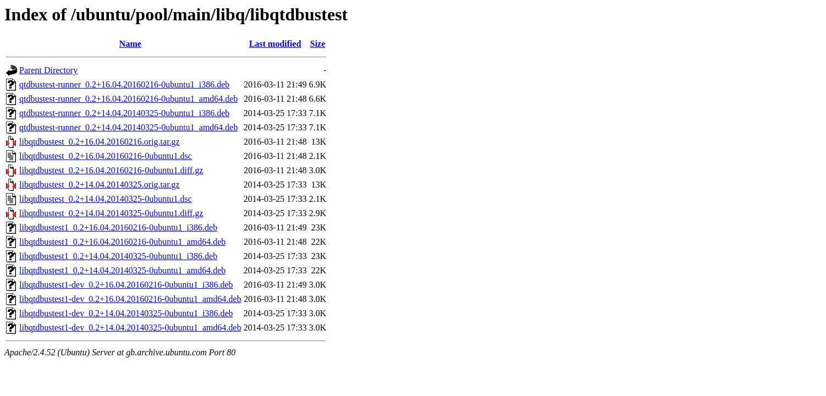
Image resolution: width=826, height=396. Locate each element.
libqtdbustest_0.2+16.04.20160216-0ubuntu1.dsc (105, 156)
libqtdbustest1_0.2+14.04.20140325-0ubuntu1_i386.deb (118, 256)
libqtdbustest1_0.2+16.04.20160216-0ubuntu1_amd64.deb (122, 241)
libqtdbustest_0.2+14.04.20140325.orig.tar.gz (99, 184)
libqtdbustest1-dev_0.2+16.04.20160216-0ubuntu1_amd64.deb (130, 299)
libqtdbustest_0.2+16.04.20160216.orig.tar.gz (99, 141)
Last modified (275, 43)
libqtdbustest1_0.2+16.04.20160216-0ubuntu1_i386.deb (118, 227)
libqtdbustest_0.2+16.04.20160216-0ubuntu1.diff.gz (111, 170)
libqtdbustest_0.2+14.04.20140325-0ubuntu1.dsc (105, 199)
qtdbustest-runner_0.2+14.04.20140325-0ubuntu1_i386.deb (124, 113)
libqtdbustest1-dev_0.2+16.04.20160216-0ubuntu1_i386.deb (126, 284)
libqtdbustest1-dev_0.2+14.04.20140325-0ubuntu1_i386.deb (126, 313)
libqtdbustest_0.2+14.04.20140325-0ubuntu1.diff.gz (111, 213)
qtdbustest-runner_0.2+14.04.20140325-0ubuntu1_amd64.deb (128, 127)
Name (130, 43)
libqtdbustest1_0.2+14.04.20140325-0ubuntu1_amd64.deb (122, 270)
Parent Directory (48, 70)
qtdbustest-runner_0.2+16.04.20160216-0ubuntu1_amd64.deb (128, 98)
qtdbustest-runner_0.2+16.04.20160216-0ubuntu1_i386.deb (124, 84)
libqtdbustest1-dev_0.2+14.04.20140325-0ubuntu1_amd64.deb (130, 327)
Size (318, 43)
